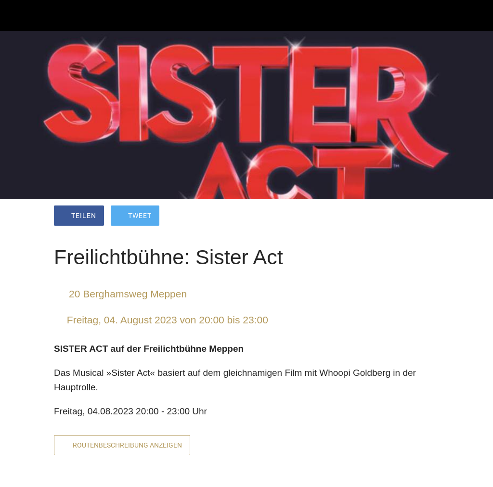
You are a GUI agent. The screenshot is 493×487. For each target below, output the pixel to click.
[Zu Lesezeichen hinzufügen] (404, 216)
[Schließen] (15, 15)
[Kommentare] (427, 216)
